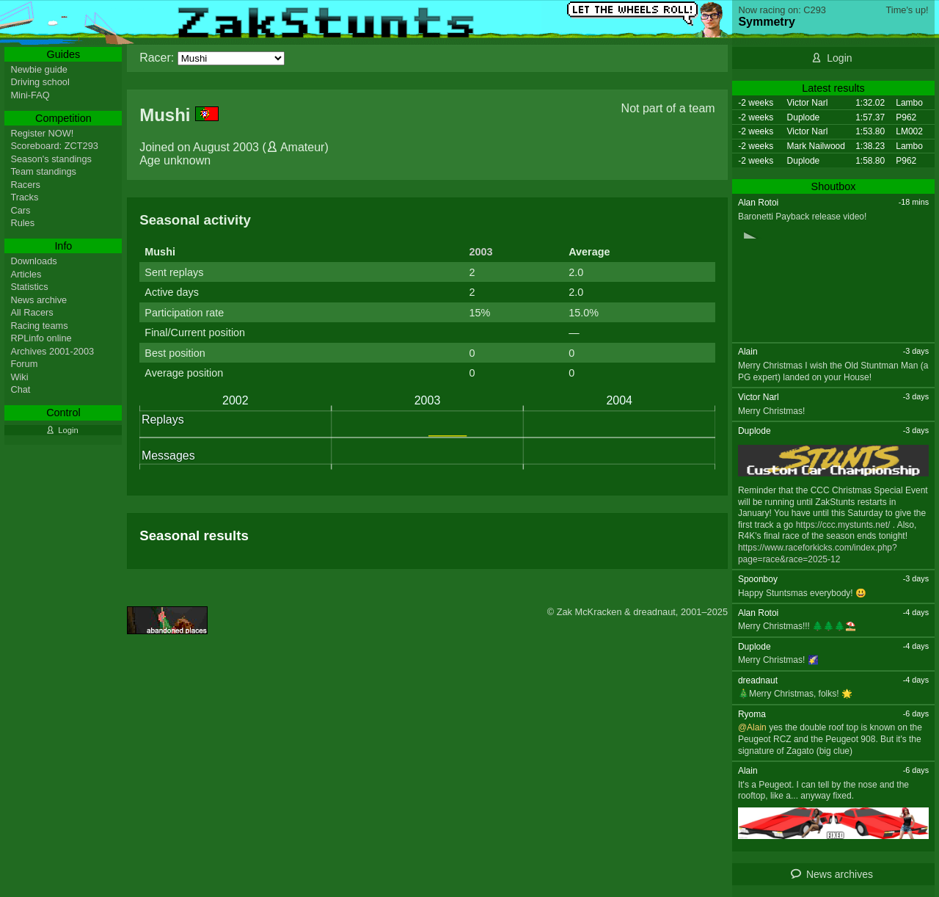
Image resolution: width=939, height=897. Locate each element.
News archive (38, 299)
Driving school (39, 81)
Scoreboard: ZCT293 (54, 145)
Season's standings (51, 158)
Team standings (43, 171)
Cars (20, 210)
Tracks (24, 197)
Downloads (33, 260)
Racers (25, 184)
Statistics (29, 286)
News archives (839, 874)
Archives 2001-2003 (52, 351)
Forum (23, 363)
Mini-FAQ (29, 95)
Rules (22, 222)
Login (839, 58)
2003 (480, 252)
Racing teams (38, 325)
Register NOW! (41, 133)
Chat (20, 389)
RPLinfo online (40, 338)
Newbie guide (38, 69)
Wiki (19, 376)
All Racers (31, 312)
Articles (25, 274)
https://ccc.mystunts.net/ (843, 525)
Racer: (156, 57)
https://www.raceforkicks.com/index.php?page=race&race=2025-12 (817, 553)
